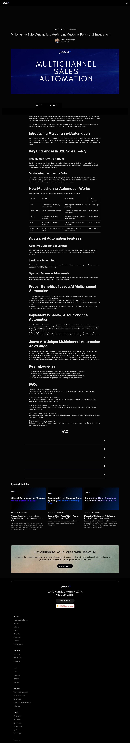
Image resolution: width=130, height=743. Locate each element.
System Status (48, 680)
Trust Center (47, 707)
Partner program (74, 694)
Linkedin (99, 631)
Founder (46, 659)
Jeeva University (23, 705)
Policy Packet (47, 700)
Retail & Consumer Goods (77, 641)
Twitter (98, 634)
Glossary (21, 687)
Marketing (46, 652)
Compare (21, 694)
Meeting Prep (22, 655)
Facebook (99, 641)
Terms (45, 684)
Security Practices (49, 673)
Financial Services (74, 634)
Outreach (21, 634)
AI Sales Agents (23, 698)
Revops (45, 655)
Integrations (22, 673)
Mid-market (47, 634)
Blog (19, 680)
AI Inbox (20, 638)
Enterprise (46, 638)
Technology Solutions (76, 631)
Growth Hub (22, 701)
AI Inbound (21, 648)
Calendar (21, 641)
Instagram (99, 648)
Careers (71, 684)
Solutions (72, 645)
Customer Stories (24, 684)
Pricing (71, 680)
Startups (46, 631)
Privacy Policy (48, 693)
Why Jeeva (21, 677)
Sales (45, 648)
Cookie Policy (47, 696)
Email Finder (22, 708)
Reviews (71, 691)
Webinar (20, 712)
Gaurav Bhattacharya (67, 47)
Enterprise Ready (49, 703)
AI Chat (20, 652)
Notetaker (21, 645)
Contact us (72, 687)
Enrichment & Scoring (25, 631)
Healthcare (72, 638)
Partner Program (23, 691)
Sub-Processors (48, 677)
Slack (98, 645)
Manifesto (72, 677)
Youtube (99, 638)
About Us (72, 673)
